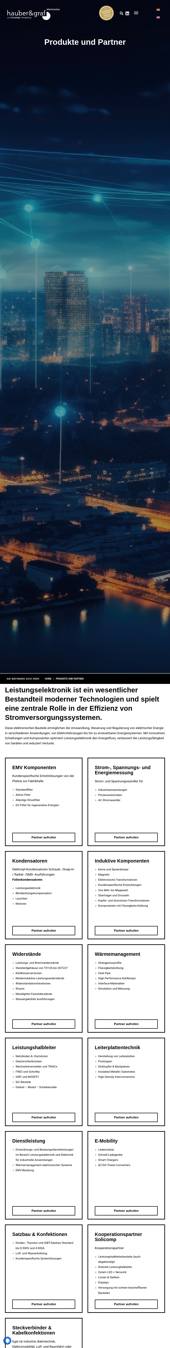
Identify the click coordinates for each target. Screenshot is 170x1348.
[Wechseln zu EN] (158, 17)
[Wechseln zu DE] (158, 9)
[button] (121, 13)
